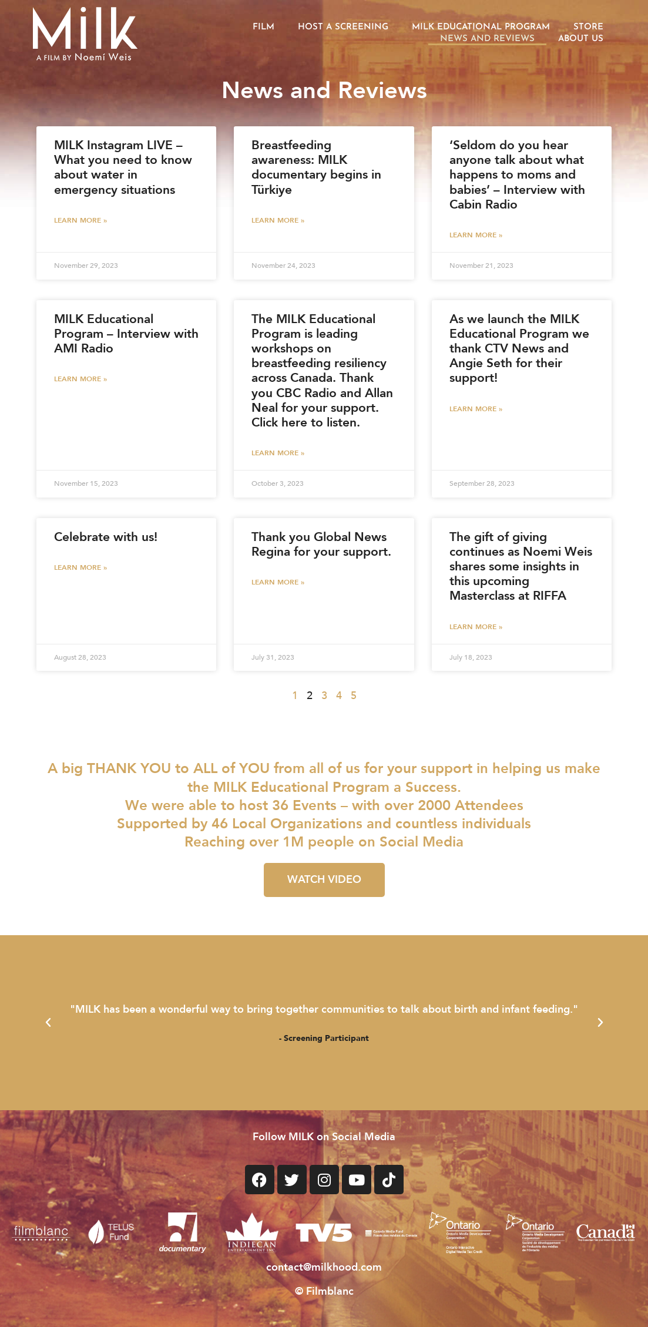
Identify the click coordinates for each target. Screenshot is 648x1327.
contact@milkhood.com (324, 1267)
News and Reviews (487, 39)
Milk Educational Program (481, 27)
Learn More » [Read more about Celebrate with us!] (80, 567)
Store (588, 27)
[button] (48, 1023)
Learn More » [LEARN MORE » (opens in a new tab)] (80, 220)
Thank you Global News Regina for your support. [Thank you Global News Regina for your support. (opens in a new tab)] (321, 544)
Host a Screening (343, 27)
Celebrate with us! (105, 537)
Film (263, 27)
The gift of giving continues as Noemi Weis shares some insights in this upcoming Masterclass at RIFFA (520, 567)
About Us (580, 39)
